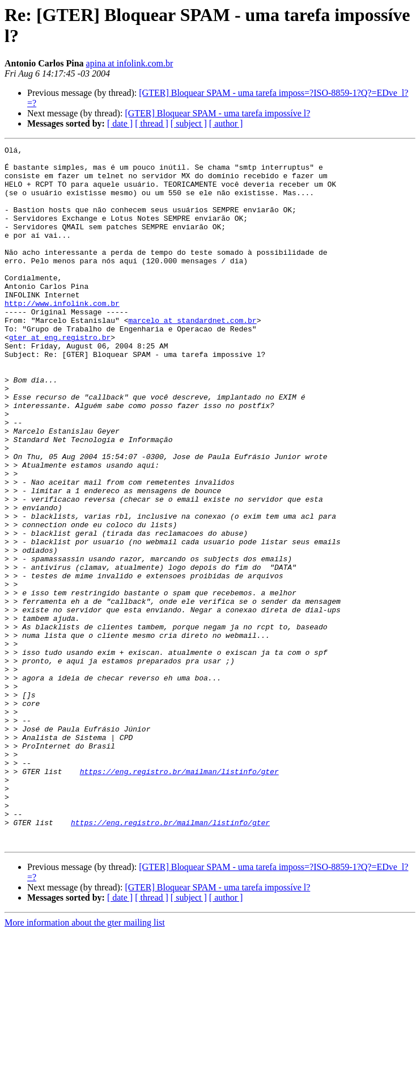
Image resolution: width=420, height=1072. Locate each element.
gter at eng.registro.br (60, 376)
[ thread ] (151, 123)
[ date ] (120, 123)
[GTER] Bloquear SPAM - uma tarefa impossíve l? (217, 113)
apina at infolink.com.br (129, 63)
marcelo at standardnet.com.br (192, 356)
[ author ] (226, 123)
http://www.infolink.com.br (62, 335)
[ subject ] (189, 123)
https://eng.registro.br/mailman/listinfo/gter (179, 897)
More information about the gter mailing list (85, 1062)
